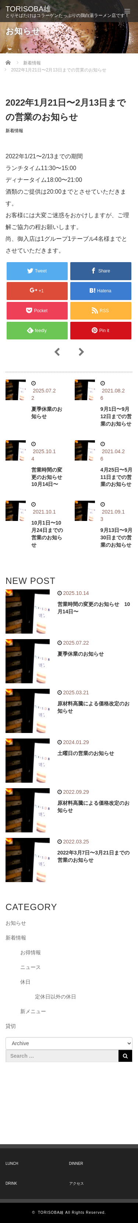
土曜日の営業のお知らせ (85, 753)
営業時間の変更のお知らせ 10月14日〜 (49, 477)
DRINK (11, 1183)
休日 (25, 982)
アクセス (76, 1183)
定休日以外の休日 (55, 997)
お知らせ (16, 923)
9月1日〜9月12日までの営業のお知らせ (116, 416)
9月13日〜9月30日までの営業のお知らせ (116, 537)
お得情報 (30, 952)
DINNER (76, 1164)
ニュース (30, 967)
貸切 (11, 1026)
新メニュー (33, 1011)
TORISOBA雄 (28, 9)
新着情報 (14, 130)
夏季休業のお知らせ (80, 654)
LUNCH (12, 1164)
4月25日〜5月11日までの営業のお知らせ (116, 477)
